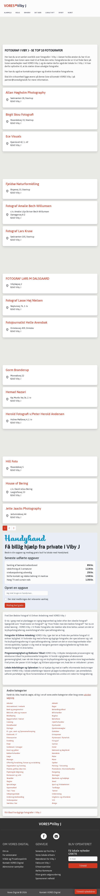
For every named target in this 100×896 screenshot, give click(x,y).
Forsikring (10, 741)
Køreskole (56, 753)
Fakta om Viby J (43, 863)
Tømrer (55, 791)
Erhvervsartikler (43, 867)
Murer (54, 759)
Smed (54, 781)
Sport (61, 13)
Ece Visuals (13, 136)
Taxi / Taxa (11, 791)
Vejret (70, 13)
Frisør (9, 744)
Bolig (18, 13)
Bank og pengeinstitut (15, 709)
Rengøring (56, 772)
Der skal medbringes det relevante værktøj (28, 599)
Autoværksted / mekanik (16, 706)
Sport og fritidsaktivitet (60, 784)
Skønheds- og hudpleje (60, 778)
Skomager (56, 775)
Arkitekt (55, 703)
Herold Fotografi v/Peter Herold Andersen (35, 414)
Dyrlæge (10, 728)
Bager (54, 706)
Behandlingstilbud (58, 709)
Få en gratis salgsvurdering (48, 874)
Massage (10, 759)
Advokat (10, 703)
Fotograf (55, 741)
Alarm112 (7, 13)
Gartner (55, 744)
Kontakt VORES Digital (13, 863)
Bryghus (55, 716)
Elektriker (55, 731)
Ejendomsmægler (58, 728)
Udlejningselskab (13, 794)
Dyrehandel (56, 725)
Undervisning (57, 794)
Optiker (55, 763)
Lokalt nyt (49, 13)
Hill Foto (12, 461)
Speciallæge (11, 784)
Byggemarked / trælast (15, 719)
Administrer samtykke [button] (13, 867)
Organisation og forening (16, 766)
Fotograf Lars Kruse (19, 231)
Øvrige (54, 803)
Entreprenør (56, 734)
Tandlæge (56, 788)
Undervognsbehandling (15, 797)
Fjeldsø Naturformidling (22, 184)
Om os (5, 851)
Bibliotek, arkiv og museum (17, 713)
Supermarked (11, 788)
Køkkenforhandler (13, 753)
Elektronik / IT (12, 734)
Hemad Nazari (16, 392)
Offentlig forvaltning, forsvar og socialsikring (23, 763)
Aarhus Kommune (44, 870)
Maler (54, 756)
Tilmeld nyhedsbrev (85, 891)
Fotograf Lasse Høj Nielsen (24, 300)
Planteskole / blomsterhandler (63, 769)
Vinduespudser (12, 800)
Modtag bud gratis (14, 605)
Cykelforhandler (58, 722)
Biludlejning (11, 716)
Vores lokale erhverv (45, 855)
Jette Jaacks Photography (23, 508)
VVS (53, 800)
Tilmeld (83, 865)
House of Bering (17, 483)
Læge (9, 756)
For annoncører (10, 855)
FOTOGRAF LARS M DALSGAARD (27, 278)
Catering (10, 722)
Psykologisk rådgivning (15, 772)
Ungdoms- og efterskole (61, 797)
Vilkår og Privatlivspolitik (15, 859)
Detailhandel (12, 725)
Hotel (54, 747)
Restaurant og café (14, 775)
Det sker (38, 13)
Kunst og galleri (12, 750)
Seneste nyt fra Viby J (46, 851)
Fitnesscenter (12, 738)
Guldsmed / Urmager (14, 747)
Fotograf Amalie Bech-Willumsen (28, 206)
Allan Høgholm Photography (26, 92)
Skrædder (10, 778)
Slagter (9, 781)
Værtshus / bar (12, 803)
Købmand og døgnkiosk (60, 750)
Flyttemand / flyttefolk (60, 738)
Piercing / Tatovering (60, 766)
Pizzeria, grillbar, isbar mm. (16, 769)
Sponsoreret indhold (45, 878)
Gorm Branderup (17, 370)
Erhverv (27, 13)
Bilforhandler (57, 713)
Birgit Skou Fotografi (20, 114)
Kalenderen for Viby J (45, 859)
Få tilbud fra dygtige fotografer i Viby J (23, 812)
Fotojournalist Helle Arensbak (26, 322)
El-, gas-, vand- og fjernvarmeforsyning (21, 731)
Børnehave (56, 719)
